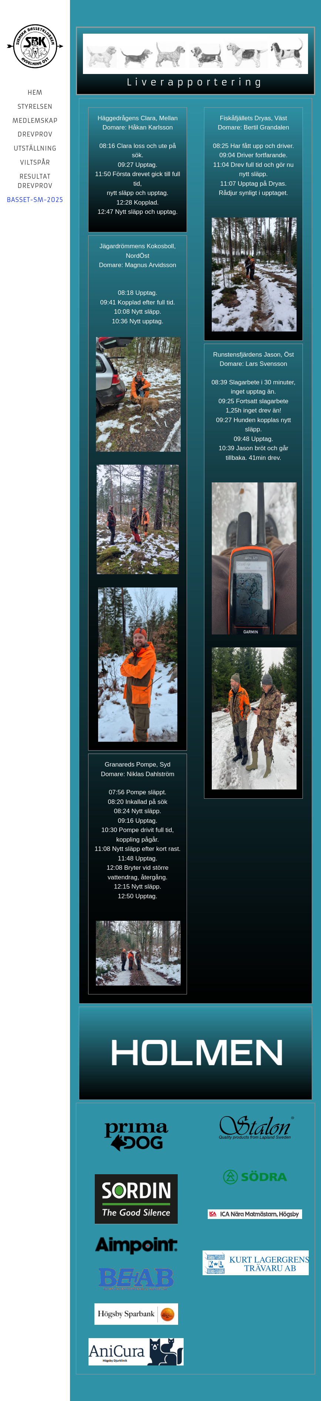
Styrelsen (34, 106)
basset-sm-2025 (35, 199)
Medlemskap (35, 120)
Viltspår (35, 162)
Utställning (35, 148)
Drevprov (35, 134)
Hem (34, 92)
